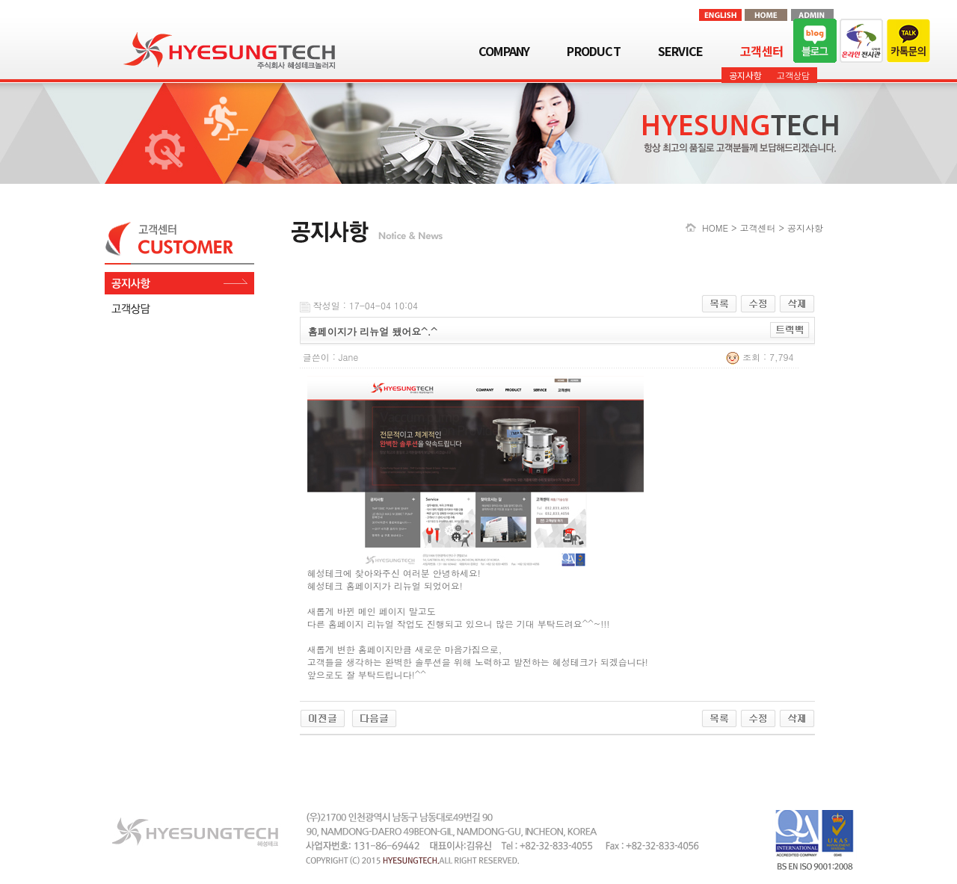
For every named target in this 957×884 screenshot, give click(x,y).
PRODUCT (593, 51)
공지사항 (745, 75)
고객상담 (793, 75)
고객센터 (761, 51)
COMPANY (503, 51)
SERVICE (680, 51)
